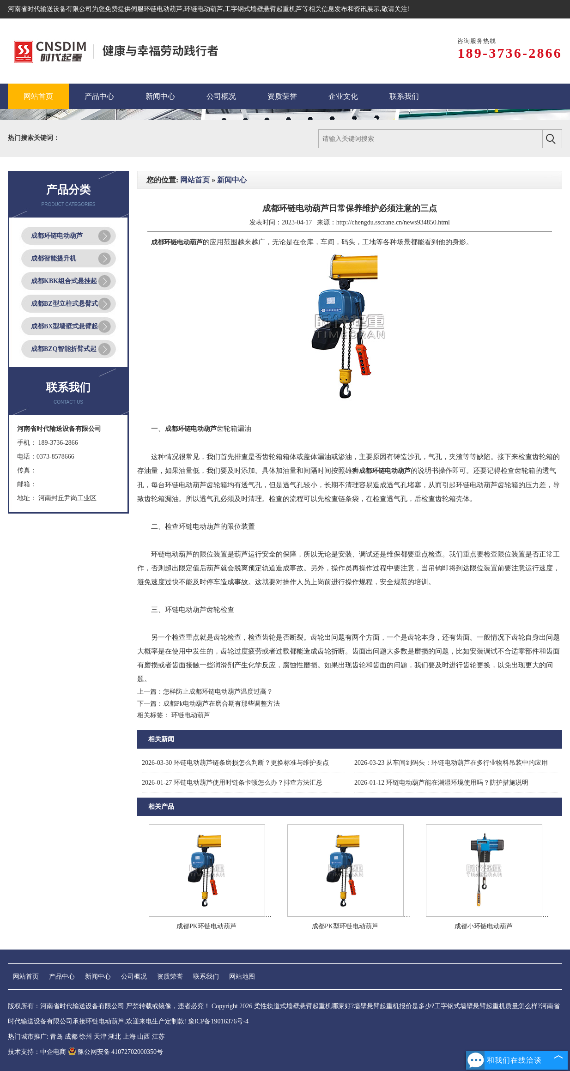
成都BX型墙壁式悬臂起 (64, 326)
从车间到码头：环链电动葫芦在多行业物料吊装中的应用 (451, 762)
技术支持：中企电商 (37, 1051)
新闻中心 (232, 180)
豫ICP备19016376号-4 (218, 1021)
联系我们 (206, 976)
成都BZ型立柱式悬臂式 (64, 303)
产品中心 (62, 976)
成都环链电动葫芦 (57, 235)
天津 (100, 1036)
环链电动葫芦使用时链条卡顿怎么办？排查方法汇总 (232, 782)
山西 (143, 1036)
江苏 (158, 1036)
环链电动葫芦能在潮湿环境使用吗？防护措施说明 (441, 782)
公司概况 (134, 976)
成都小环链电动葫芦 (484, 926)
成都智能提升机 (53, 258)
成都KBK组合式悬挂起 (64, 281)
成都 (71, 1036)
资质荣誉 (170, 976)
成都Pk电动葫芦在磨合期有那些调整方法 (221, 703)
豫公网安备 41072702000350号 (116, 1051)
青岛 (56, 1036)
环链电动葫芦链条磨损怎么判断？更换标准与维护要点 (235, 762)
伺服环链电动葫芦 (156, 9)
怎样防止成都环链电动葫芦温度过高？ (218, 691)
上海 (129, 1036)
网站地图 (242, 976)
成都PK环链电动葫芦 (206, 926)
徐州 (85, 1036)
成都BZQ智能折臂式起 (64, 348)
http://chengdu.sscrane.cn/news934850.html (393, 222)
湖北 (114, 1036)
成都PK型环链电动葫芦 (345, 926)
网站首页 (195, 180)
